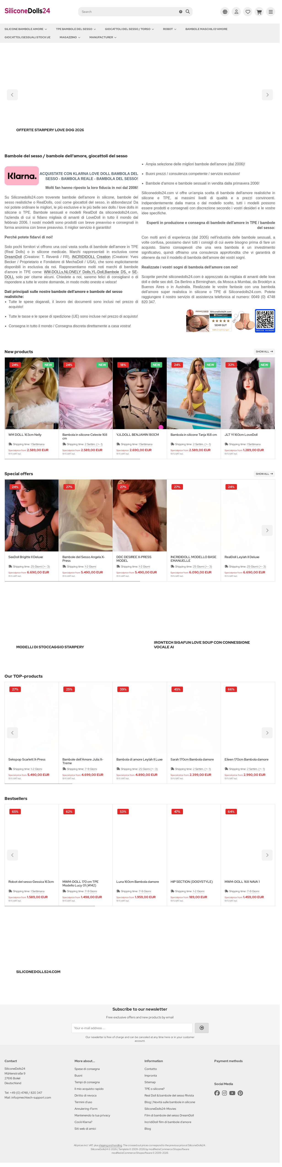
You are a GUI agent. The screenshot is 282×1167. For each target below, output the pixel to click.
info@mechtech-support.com (31, 1097)
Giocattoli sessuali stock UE (28, 37)
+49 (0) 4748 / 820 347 (26, 1093)
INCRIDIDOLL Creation (91, 257)
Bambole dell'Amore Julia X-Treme (82, 761)
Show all (264, 351)
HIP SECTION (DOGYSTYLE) (192, 882)
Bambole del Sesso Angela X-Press (83, 558)
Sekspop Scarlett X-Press (27, 759)
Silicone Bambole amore (26, 29)
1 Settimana (37, 444)
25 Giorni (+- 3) (40, 566)
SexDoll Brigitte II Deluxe (25, 557)
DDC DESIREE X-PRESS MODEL (133, 558)
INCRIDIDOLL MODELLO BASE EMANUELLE (193, 558)
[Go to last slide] (12, 94)
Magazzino (70, 37)
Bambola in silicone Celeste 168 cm (84, 436)
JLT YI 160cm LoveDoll (241, 435)
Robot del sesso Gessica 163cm (31, 882)
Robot (169, 29)
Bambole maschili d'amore (206, 29)
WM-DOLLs (53, 272)
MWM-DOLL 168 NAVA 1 (242, 882)
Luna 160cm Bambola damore (137, 882)
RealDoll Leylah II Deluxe (242, 557)
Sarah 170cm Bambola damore (192, 759)
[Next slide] (267, 94)
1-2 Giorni (90, 566)
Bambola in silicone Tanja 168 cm (194, 435)
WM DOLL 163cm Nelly (25, 435)
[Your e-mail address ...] (132, 1028)
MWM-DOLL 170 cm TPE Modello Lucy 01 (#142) (80, 883)
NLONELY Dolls (77, 272)
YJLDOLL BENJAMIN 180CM (137, 435)
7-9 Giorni (91, 769)
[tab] (72, 462)
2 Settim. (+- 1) (94, 444)
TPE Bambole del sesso (76, 29)
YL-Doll (98, 272)
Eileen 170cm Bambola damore (247, 759)
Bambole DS (115, 272)
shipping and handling (110, 1145)
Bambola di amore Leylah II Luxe (139, 759)
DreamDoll (13, 257)
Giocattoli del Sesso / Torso (129, 29)
